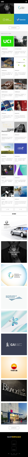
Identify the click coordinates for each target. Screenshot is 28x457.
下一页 (20, 209)
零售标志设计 (17, 70)
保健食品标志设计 (5, 134)
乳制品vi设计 (4, 177)
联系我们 (14, 449)
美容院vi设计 (17, 199)
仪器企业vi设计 (17, 156)
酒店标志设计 (17, 134)
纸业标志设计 (17, 113)
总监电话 (14, 444)
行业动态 (9, 33)
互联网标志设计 (17, 91)
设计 (7, 33)
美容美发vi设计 (17, 177)
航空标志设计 (4, 156)
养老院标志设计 (4, 70)
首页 (5, 33)
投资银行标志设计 (5, 91)
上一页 (7, 209)
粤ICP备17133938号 (14, 454)
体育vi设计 (3, 199)
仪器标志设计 (4, 113)
